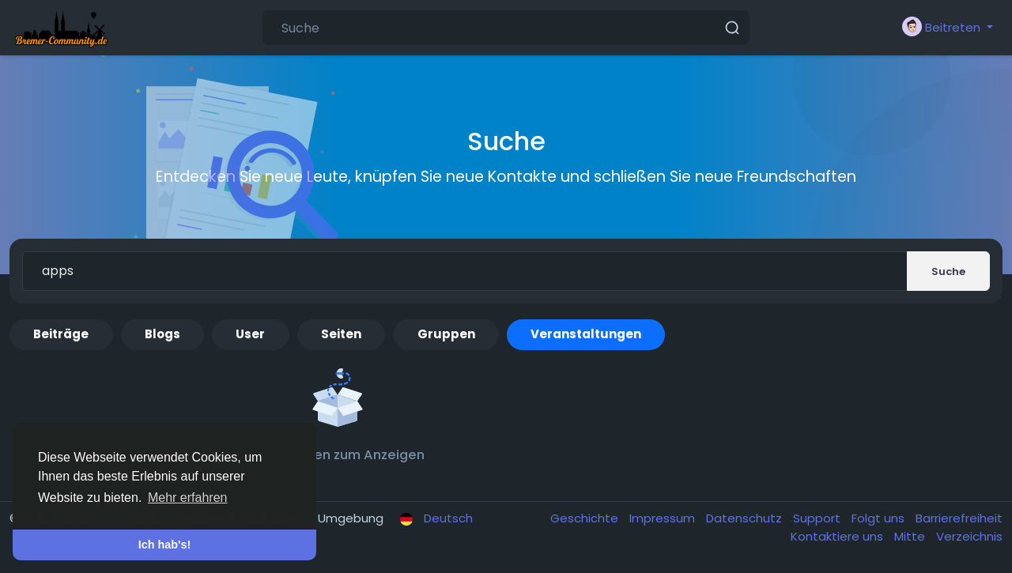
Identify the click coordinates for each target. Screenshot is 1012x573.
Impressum (663, 518)
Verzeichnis (969, 536)
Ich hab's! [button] (164, 544)
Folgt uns (880, 518)
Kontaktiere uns (838, 536)
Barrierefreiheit (959, 518)
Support (818, 518)
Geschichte (585, 518)
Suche (948, 271)
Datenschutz (745, 518)
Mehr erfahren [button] (188, 497)
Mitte (911, 536)
